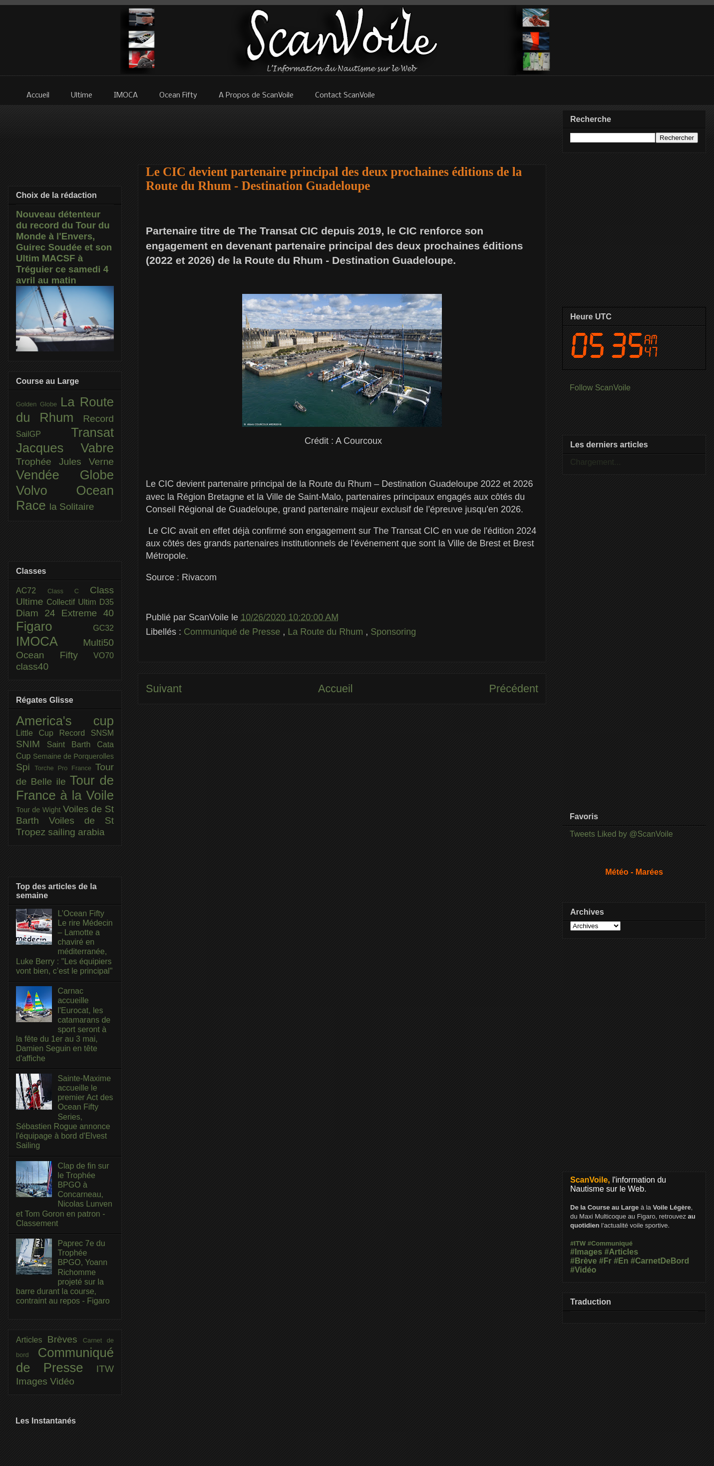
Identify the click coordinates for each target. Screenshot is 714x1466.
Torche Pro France (64, 768)
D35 (106, 602)
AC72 (31, 590)
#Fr (605, 1261)
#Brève (583, 1261)
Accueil (335, 688)
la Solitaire (71, 506)
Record (98, 418)
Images (33, 1381)
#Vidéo (583, 1270)
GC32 (103, 628)
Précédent (513, 688)
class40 (32, 666)
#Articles (622, 1252)
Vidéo (62, 1381)
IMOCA (49, 641)
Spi (25, 767)
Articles (31, 1340)
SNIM (31, 744)
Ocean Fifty (54, 655)
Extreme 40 (87, 613)
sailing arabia (76, 832)
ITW (105, 1369)
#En (621, 1261)
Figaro (54, 626)
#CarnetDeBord (660, 1261)
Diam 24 (38, 613)
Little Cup (37, 733)
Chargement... (595, 462)
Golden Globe (38, 404)
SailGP (43, 434)
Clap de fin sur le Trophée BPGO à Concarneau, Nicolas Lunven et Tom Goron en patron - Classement (64, 1195)
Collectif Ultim (72, 602)
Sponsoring (393, 632)
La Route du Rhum (326, 632)
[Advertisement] (342, 128)
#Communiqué (610, 1243)
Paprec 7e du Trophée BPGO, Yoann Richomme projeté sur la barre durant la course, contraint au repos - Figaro (63, 1272)
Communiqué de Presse (233, 632)
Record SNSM (86, 733)
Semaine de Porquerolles (73, 756)
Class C (68, 591)
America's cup (65, 721)
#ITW (578, 1243)
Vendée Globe (65, 475)
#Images (586, 1252)
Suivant (164, 688)
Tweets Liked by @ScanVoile (621, 834)
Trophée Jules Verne (65, 461)
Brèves (65, 1339)
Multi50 (98, 642)
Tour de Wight (39, 810)
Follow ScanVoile (600, 387)
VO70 (103, 655)
